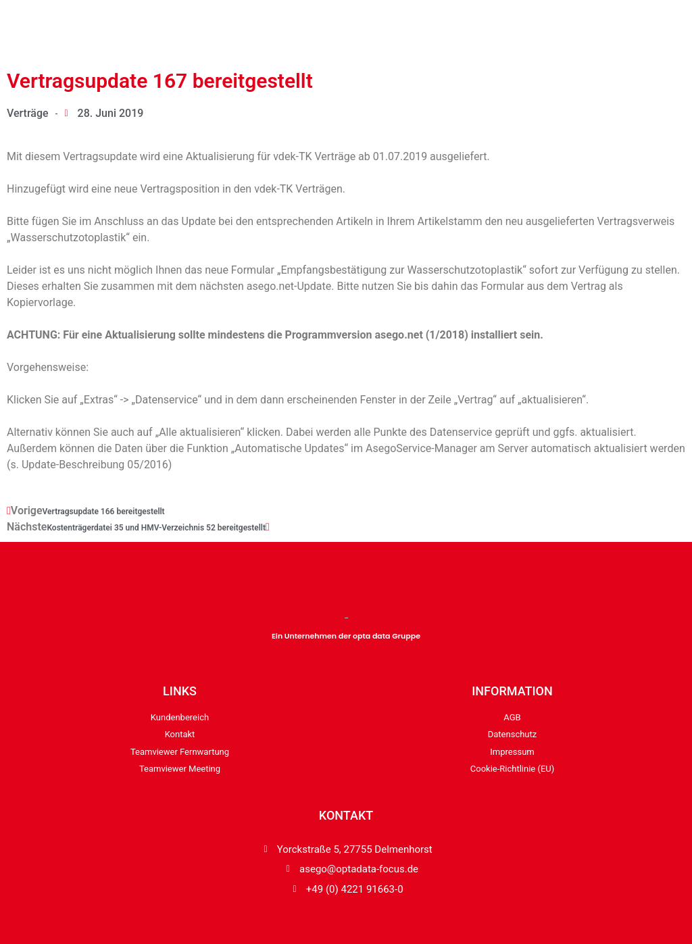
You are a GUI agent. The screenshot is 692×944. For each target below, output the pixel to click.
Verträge (28, 113)
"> (346, 869)
